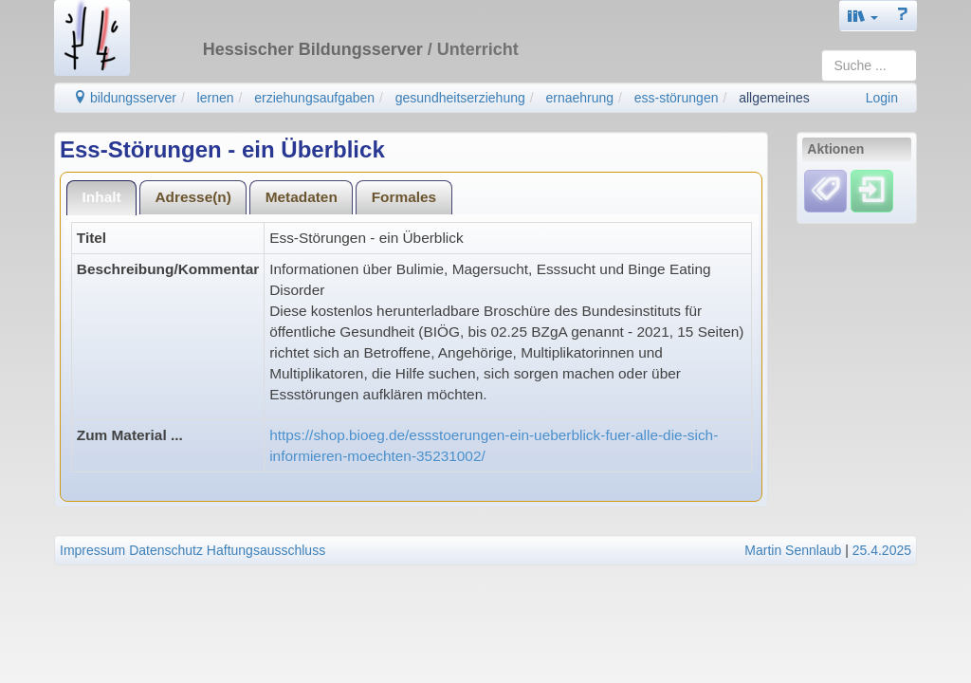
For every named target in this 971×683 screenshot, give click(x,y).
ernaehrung (579, 97)
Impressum (92, 550)
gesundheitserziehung (460, 97)
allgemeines (774, 97)
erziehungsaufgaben (314, 97)
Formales (404, 197)
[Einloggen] (872, 190)
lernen (215, 97)
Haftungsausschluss (266, 550)
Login (882, 97)
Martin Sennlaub (792, 550)
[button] (863, 15)
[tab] (101, 197)
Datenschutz (166, 550)
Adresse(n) (192, 197)
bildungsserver (124, 97)
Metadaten (302, 197)
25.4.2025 (881, 550)
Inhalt (101, 197)
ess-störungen (676, 97)
